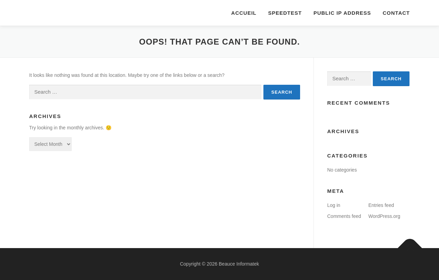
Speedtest (285, 13)
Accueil (244, 13)
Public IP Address (342, 13)
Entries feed (381, 205)
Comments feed (344, 216)
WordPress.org (384, 216)
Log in (333, 205)
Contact (396, 13)
